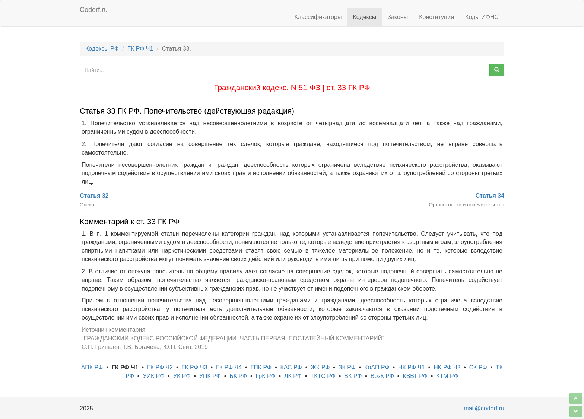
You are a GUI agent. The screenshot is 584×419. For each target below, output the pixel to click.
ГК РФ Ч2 (160, 367)
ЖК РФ (320, 367)
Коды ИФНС (482, 17)
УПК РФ (210, 376)
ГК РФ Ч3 (194, 367)
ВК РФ (353, 376)
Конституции (436, 17)
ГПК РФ (261, 367)
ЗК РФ (347, 367)
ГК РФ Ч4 (229, 367)
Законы (397, 17)
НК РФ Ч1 (411, 367)
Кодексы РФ (102, 48)
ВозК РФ (382, 376)
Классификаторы (318, 17)
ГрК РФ (266, 376)
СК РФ (478, 367)
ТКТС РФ (323, 376)
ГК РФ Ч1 (140, 48)
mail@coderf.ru (484, 408)
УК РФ (182, 376)
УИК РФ (153, 376)
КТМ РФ (447, 376)
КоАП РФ (376, 367)
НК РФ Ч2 (447, 367)
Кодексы (364, 17)
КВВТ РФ (415, 376)
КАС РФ (291, 367)
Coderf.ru (94, 9)
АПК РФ (92, 367)
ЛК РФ (293, 376)
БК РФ (238, 376)
